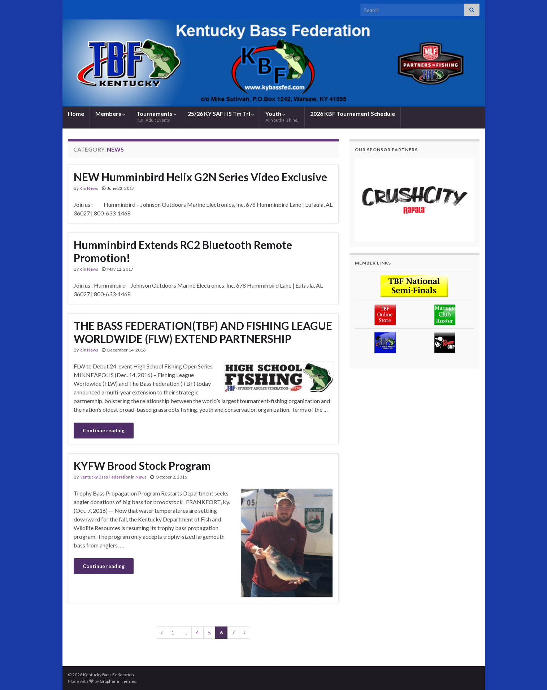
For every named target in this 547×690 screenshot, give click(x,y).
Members (110, 113)
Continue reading (104, 430)
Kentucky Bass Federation (104, 477)
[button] (414, 200)
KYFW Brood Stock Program (142, 465)
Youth (282, 116)
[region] (414, 200)
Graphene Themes (118, 681)
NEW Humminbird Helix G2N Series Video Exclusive (200, 176)
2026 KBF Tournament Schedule (352, 113)
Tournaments (156, 116)
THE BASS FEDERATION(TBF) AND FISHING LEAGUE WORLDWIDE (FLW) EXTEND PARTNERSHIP (203, 332)
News (92, 188)
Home (76, 113)
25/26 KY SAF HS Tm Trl (221, 113)
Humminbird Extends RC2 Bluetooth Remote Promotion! (183, 251)
